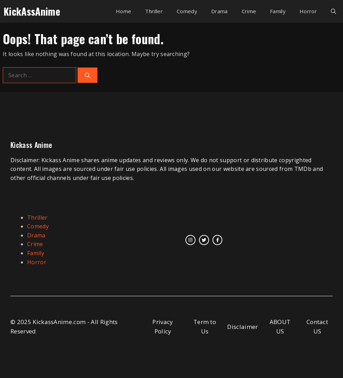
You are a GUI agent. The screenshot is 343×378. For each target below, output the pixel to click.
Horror (308, 11)
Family (278, 11)
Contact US (317, 326)
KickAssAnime (31, 11)
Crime (249, 11)
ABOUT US (280, 326)
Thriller (154, 11)
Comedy (187, 11)
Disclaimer (242, 327)
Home (123, 11)
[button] (333, 11)
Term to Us (204, 326)
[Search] (87, 75)
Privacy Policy (162, 326)
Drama (219, 11)
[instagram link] (190, 240)
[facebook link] (218, 240)
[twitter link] (204, 240)
